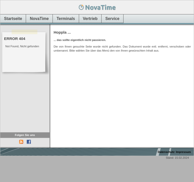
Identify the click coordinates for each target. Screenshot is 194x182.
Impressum (183, 151)
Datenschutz (166, 151)
